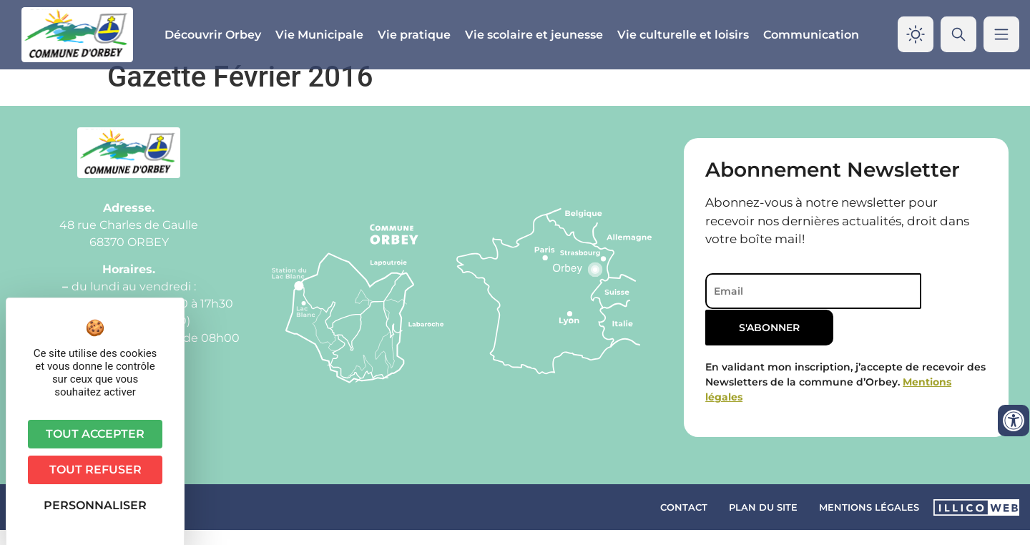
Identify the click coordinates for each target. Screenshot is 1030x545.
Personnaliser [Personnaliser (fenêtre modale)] (95, 505)
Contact (683, 521)
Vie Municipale (319, 34)
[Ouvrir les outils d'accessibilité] (1013, 420)
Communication (811, 34)
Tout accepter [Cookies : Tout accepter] (95, 434)
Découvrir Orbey (213, 34)
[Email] (804, 306)
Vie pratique (414, 34)
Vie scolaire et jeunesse (534, 34)
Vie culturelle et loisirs (683, 34)
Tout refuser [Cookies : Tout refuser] (95, 469)
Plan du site (763, 521)
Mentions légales (869, 521)
